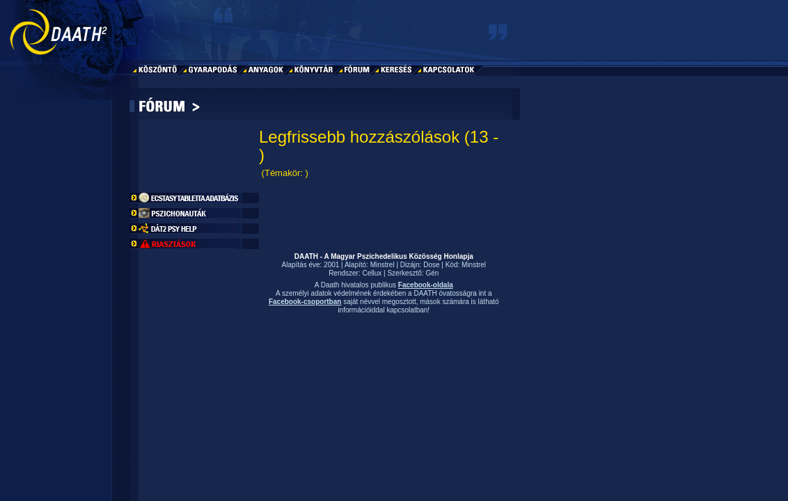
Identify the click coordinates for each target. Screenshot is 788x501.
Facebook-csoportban (305, 301)
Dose (431, 265)
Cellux (372, 273)
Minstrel (382, 265)
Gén (432, 273)
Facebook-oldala (425, 285)
